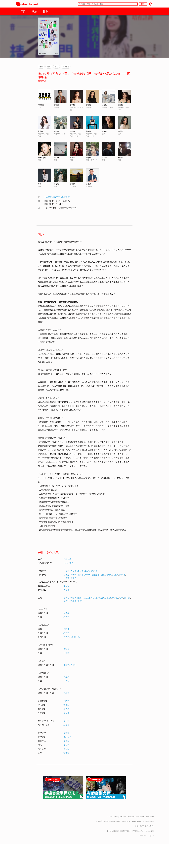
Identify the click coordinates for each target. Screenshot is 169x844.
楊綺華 (80, 574)
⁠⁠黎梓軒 (80, 600)
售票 (45, 11)
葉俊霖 (72, 184)
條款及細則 (150, 816)
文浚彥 (104, 157)
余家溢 (120, 157)
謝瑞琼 (104, 131)
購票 (34, 11)
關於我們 (123, 816)
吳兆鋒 (72, 131)
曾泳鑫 (40, 131)
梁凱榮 (108, 574)
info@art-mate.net (144, 831)
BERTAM (67, 736)
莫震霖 (66, 748)
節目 (23, 11)
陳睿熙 (56, 131)
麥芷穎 (56, 184)
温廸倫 (87, 570)
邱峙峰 (73, 574)
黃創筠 (122, 574)
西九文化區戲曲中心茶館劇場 (57, 196)
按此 (152, 826)
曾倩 (39, 184)
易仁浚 (88, 184)
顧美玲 (66, 708)
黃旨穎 (72, 105)
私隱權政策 (140, 816)
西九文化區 (68, 562)
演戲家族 (42, 81)
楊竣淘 (88, 131)
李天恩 (72, 157)
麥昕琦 (66, 636)
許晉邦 (56, 105)
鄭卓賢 (127, 597)
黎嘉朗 (88, 157)
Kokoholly (75, 636)
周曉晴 (120, 105)
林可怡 (66, 577)
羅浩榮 (66, 744)
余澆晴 (66, 732)
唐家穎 (88, 105)
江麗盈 (66, 574)
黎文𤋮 (66, 720)
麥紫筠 (120, 131)
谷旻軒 (66, 600)
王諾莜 (66, 724)
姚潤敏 (104, 105)
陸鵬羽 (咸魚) (42, 157)
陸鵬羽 (80, 597)
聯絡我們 (131, 816)
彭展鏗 (56, 157)
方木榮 (66, 700)
